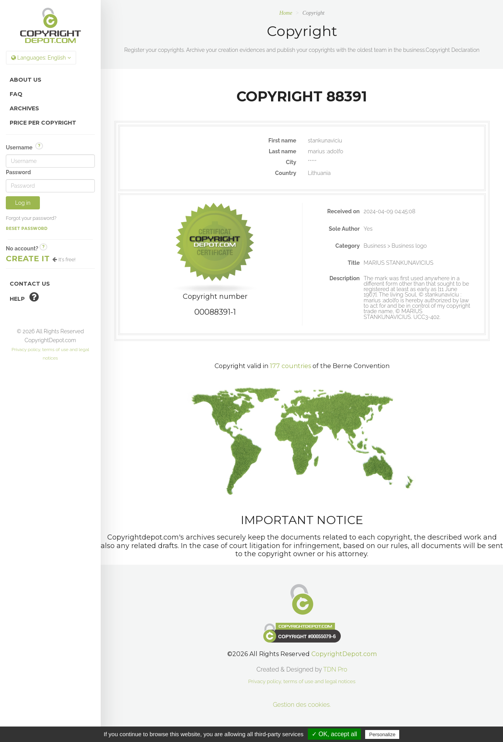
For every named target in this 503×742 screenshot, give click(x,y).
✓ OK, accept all (334, 734)
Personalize (382, 734)
